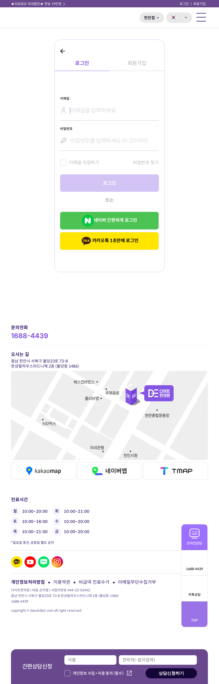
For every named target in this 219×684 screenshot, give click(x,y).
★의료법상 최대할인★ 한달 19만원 (38, 4)
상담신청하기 (171, 673)
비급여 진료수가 (94, 582)
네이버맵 (109, 471)
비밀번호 (66, 129)
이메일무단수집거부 (137, 582)
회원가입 (199, 4)
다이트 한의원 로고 (27, 17)
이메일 (64, 98)
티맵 (175, 471)
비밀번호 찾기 (146, 163)
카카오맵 (43, 471)
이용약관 (61, 582)
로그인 (184, 4)
